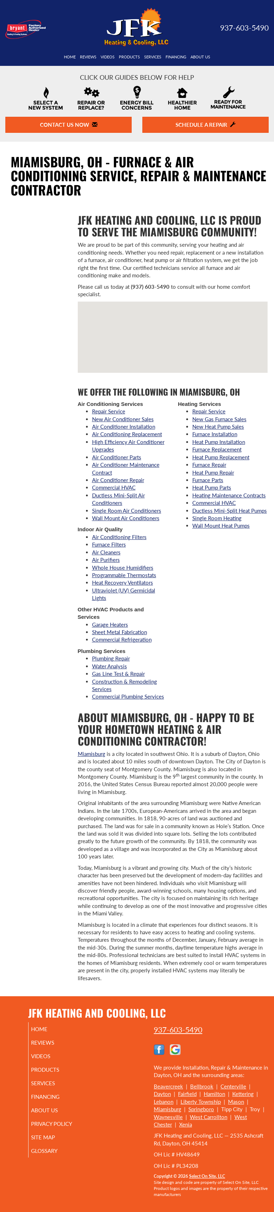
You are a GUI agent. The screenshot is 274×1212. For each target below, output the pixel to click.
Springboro (201, 1109)
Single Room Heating (217, 518)
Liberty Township (201, 1101)
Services (152, 57)
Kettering (243, 1094)
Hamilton (214, 1094)
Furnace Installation (214, 434)
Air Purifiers (106, 560)
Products (129, 57)
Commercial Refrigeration (122, 639)
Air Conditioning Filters (119, 537)
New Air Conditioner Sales (123, 419)
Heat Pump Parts (211, 487)
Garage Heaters (110, 624)
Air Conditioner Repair (118, 480)
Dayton (162, 1094)
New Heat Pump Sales (218, 426)
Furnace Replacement (217, 449)
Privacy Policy (49, 1126)
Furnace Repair (209, 464)
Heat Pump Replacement (220, 457)
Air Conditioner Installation (123, 426)
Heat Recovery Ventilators (122, 582)
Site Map (51, 1143)
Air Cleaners (106, 552)
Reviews (88, 57)
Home (70, 57)
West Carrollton (208, 1117)
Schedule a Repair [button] (205, 124)
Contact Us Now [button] (68, 124)
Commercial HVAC (114, 487)
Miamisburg (91, 754)
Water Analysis (109, 666)
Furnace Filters (109, 544)
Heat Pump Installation (218, 442)
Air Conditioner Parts (116, 457)
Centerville (233, 1086)
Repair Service (108, 411)
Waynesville (168, 1117)
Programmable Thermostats (124, 575)
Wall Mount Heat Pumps (221, 525)
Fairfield (187, 1094)
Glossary (52, 1157)
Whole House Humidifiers (122, 567)
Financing (176, 57)
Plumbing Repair (111, 658)
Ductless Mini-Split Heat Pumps (229, 510)
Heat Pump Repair (213, 472)
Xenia (185, 1124)
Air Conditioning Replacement (127, 434)
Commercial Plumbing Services (128, 696)
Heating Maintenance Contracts (229, 495)
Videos (108, 57)
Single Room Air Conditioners (126, 510)
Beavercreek (168, 1086)
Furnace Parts (207, 480)
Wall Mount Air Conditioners (125, 518)
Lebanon (163, 1101)
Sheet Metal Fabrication (119, 632)
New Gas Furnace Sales (219, 419)
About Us (200, 57)
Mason (236, 1101)
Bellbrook (201, 1086)
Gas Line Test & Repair (118, 673)
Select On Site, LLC (207, 1176)
